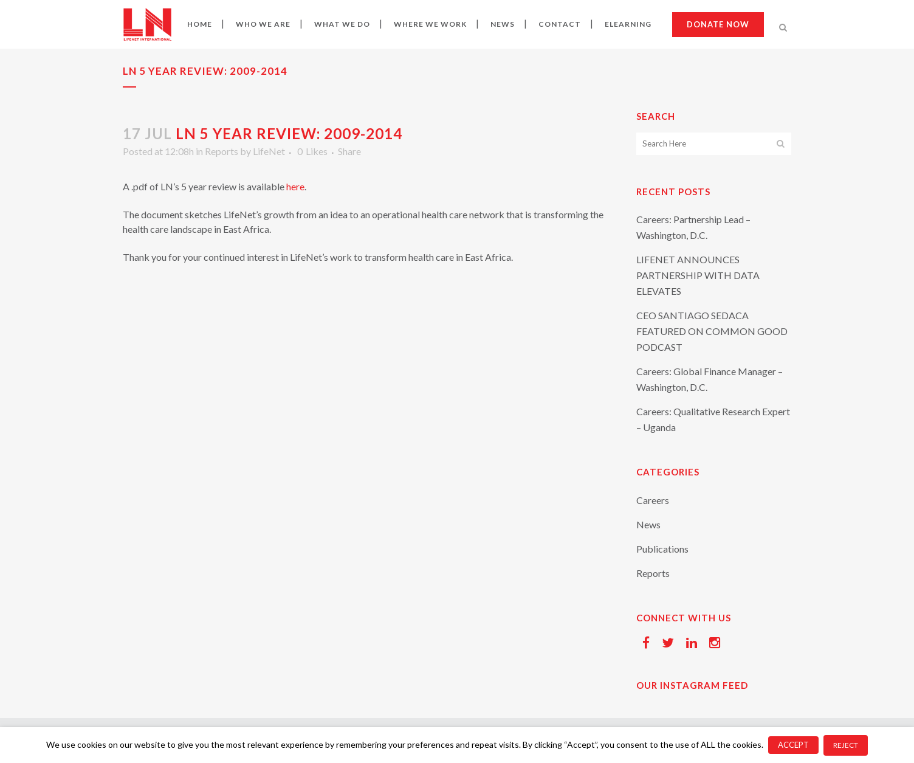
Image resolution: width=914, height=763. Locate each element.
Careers (652, 500)
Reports (221, 151)
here (295, 186)
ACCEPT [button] (793, 745)
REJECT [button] (845, 745)
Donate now (718, 24)
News (648, 524)
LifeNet (269, 151)
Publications (662, 548)
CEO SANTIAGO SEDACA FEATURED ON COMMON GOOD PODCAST (712, 331)
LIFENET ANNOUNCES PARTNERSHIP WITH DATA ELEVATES (698, 275)
